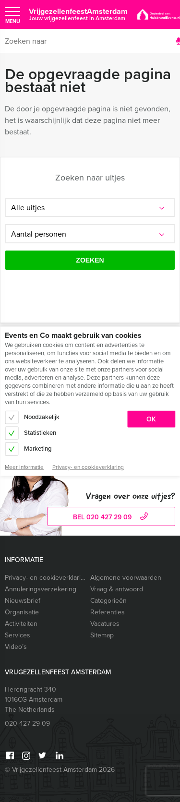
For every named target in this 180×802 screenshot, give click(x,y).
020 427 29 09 (27, 723)
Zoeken (90, 260)
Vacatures (105, 624)
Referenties (107, 612)
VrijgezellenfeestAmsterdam (78, 14)
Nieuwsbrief (22, 601)
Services (17, 635)
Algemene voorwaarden (125, 578)
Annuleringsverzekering (40, 589)
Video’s (16, 647)
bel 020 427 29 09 (111, 517)
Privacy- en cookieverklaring (45, 578)
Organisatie (22, 612)
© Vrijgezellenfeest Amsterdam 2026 (60, 770)
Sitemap (102, 635)
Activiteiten (21, 624)
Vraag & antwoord (116, 589)
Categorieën (108, 601)
